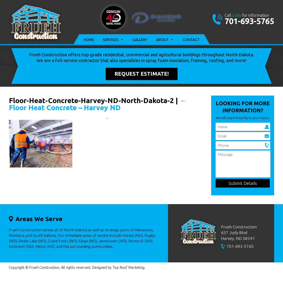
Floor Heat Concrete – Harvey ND (98, 103)
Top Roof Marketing (128, 267)
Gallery (139, 40)
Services (113, 39)
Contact (191, 40)
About (165, 39)
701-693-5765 (249, 21)
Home (89, 40)
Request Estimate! (142, 74)
